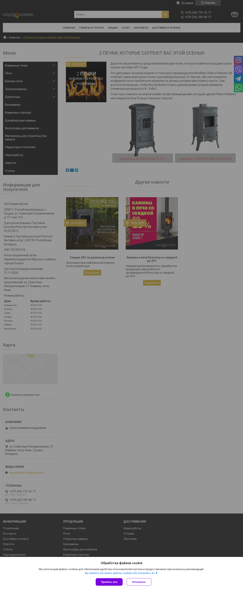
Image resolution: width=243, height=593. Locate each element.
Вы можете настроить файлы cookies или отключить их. (120, 573)
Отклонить (139, 581)
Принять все (109, 581)
